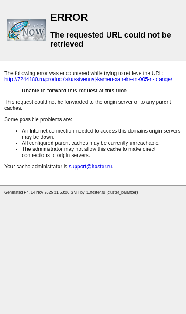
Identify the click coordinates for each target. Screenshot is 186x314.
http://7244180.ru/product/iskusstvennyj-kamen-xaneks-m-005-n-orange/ (88, 79)
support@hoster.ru (90, 167)
